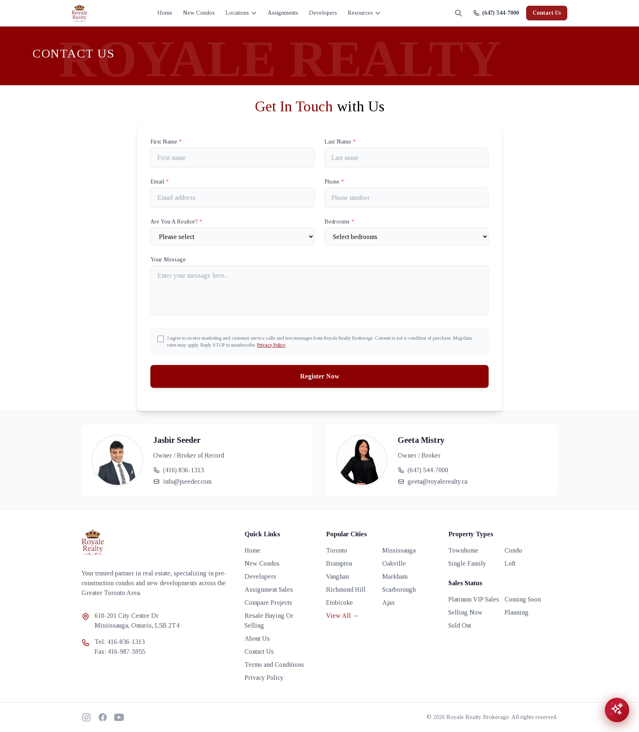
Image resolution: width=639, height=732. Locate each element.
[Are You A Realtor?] (232, 237)
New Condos (199, 13)
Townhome (463, 550)
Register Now (319, 376)
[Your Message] (319, 290)
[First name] (232, 158)
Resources (364, 13)
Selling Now (465, 612)
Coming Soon (523, 599)
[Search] (458, 13)
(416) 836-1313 (178, 470)
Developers (323, 13)
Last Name (340, 142)
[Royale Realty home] (79, 13)
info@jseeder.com (182, 481)
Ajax (388, 602)
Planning (517, 612)
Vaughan (337, 576)
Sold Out (459, 625)
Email (159, 182)
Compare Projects (268, 602)
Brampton (339, 563)
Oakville (394, 563)
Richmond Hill (346, 589)
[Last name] (406, 158)
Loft (510, 563)
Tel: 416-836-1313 (120, 641)
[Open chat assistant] (617, 710)
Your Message (168, 260)
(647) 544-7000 (423, 470)
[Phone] (406, 198)
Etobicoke (339, 602)
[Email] (232, 198)
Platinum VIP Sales (473, 599)
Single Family (467, 563)
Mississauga (399, 550)
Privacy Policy (271, 345)
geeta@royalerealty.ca (432, 481)
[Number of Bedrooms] (406, 237)
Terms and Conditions (274, 664)
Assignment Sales (269, 589)
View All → (342, 615)
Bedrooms (339, 222)
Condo (513, 550)
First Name (166, 142)
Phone (334, 182)
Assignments (283, 13)
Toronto (336, 550)
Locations (241, 13)
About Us (257, 638)
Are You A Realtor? (176, 222)
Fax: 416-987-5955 (120, 651)
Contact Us (547, 13)
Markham (395, 576)
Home (164, 13)
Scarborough (399, 589)
